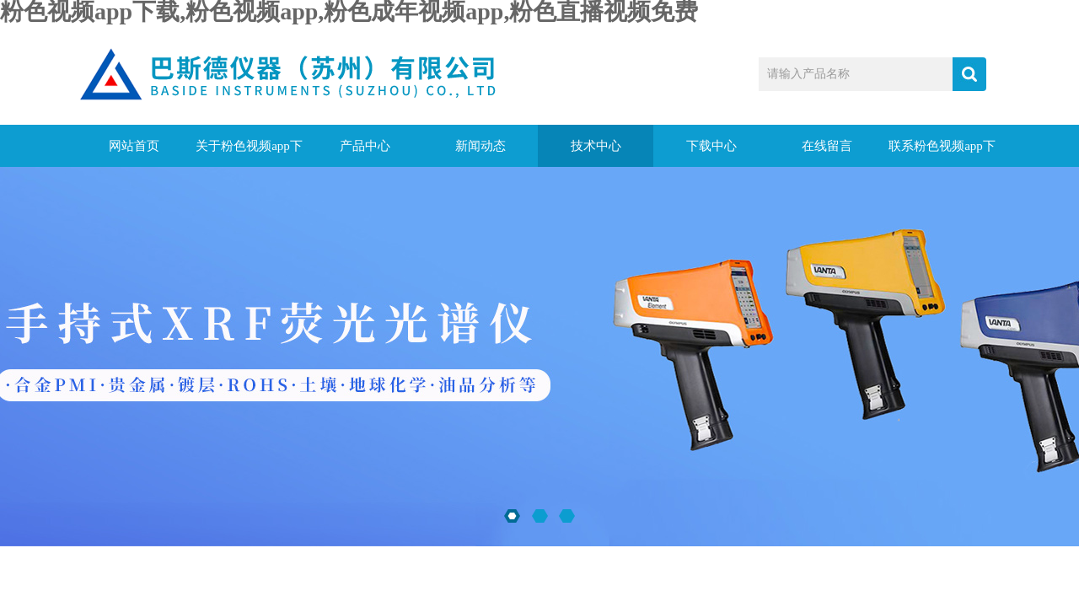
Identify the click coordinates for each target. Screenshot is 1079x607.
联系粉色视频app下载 (942, 153)
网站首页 (134, 146)
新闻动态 (480, 146)
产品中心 (365, 146)
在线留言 (827, 146)
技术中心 (596, 146)
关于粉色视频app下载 (249, 153)
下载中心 (711, 146)
